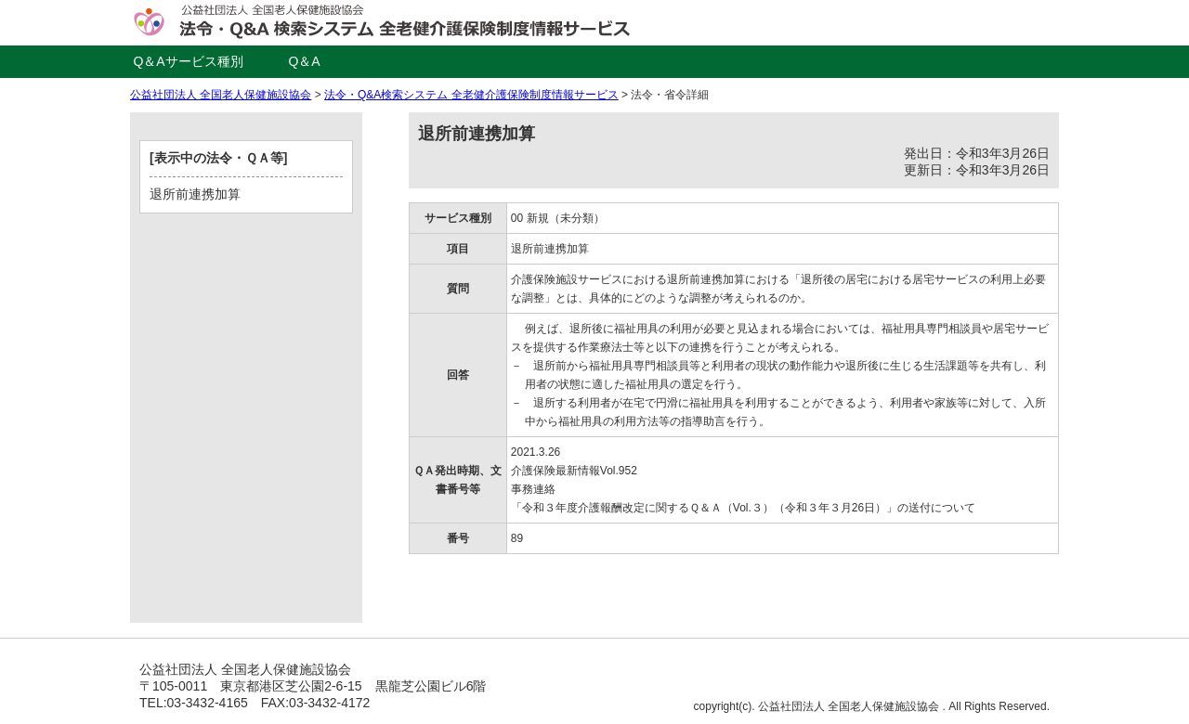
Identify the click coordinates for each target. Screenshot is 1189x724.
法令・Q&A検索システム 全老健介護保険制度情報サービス (471, 94)
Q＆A (304, 61)
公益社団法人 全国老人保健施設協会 (220, 94)
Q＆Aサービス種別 (187, 61)
